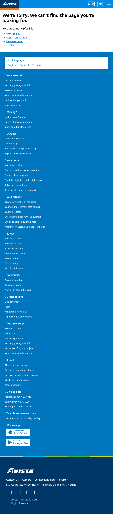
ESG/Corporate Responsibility (22, 484)
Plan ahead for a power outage (21, 148)
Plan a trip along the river (18, 290)
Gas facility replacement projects (21, 370)
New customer (14, 41)
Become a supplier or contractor (21, 202)
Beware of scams (13, 238)
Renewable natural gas (16, 311)
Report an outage (16, 37)
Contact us (12, 45)
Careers (26, 479)
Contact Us (12, 479)
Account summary (14, 80)
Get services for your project (19, 348)
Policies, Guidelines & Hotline (59, 484)
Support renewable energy (18, 316)
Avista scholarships (14, 280)
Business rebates (13, 212)
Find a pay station (14, 338)
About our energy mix (16, 365)
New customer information (18, 95)
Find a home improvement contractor (24, 170)
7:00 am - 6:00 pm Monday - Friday (22, 418)
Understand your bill (15, 100)
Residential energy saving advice (21, 190)
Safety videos (11, 258)
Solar (7, 307)
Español (24, 65)
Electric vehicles (12, 302)
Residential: (20, 397)
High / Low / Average (15, 117)
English (12, 65)
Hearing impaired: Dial (20, 406)
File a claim (10, 333)
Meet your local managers (18, 380)
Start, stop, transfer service (18, 127)
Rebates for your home (16, 185)
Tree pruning (11, 263)
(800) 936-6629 (22, 402)
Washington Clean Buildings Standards (25, 227)
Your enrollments (13, 105)
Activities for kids (13, 165)
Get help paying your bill (17, 85)
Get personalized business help (20, 222)
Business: (19, 402)
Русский (36, 65)
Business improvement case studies (22, 207)
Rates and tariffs (13, 385)
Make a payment (13, 90)
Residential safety (13, 243)
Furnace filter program (16, 175)
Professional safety (14, 248)
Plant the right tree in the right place (23, 180)
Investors (63, 479)
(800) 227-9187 (25, 397)
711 (30, 406)
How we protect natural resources (22, 375)
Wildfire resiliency (14, 268)
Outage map (11, 143)
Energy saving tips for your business (23, 217)
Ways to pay (13, 33)
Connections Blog (45, 479)
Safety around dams (15, 253)
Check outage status (15, 138)
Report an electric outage (18, 153)
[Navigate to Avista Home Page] (9, 7)
